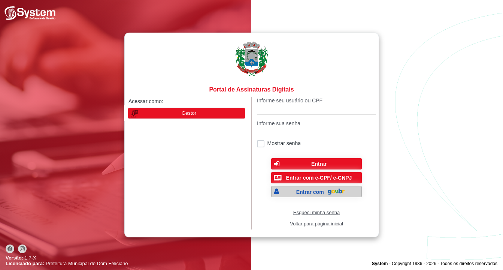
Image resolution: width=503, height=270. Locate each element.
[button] (316, 164)
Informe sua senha (278, 123)
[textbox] (316, 109)
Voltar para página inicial (316, 223)
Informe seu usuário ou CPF (289, 101)
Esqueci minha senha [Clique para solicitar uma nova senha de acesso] (316, 212)
